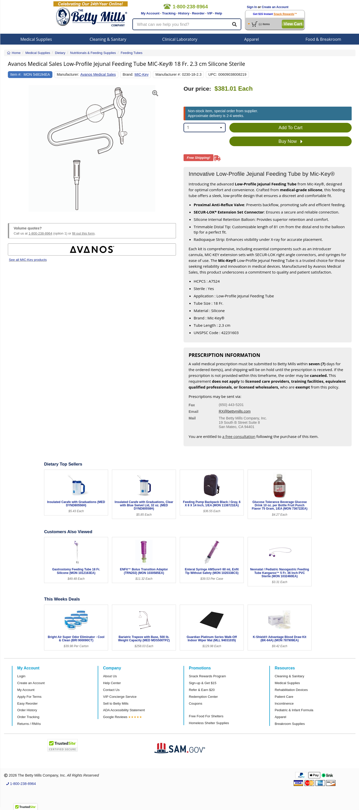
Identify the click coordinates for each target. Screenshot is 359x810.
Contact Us (111, 690)
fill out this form (83, 233)
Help (218, 13)
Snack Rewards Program (207, 676)
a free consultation (238, 436)
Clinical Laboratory (179, 39)
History (183, 13)
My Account (150, 13)
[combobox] (205, 127)
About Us (110, 676)
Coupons (195, 703)
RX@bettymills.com (235, 411)
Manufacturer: (68, 74)
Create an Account (275, 7)
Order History (27, 710)
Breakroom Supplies (290, 724)
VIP (209, 13)
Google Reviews (115, 717)
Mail (192, 418)
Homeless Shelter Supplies (209, 723)
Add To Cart (290, 127)
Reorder (198, 13)
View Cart (293, 24)
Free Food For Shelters (206, 716)
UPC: (212, 74)
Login (21, 676)
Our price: (197, 89)
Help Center (112, 683)
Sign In (252, 7)
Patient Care (284, 697)
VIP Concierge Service (119, 697)
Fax (192, 405)
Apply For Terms (29, 697)
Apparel (251, 39)
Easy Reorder (27, 703)
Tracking (168, 13)
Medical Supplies (36, 39)
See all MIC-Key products (28, 260)
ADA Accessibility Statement (124, 710)
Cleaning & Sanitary (108, 39)
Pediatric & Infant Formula (294, 710)
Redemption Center (203, 697)
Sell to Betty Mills (115, 703)
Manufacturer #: (168, 74)
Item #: (16, 74)
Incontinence (284, 703)
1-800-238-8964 (40, 233)
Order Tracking (28, 717)
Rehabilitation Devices (291, 690)
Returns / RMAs (29, 724)
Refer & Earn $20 (202, 690)
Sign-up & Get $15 (202, 683)
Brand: (128, 74)
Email (193, 412)
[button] (13, 148)
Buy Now (290, 141)
